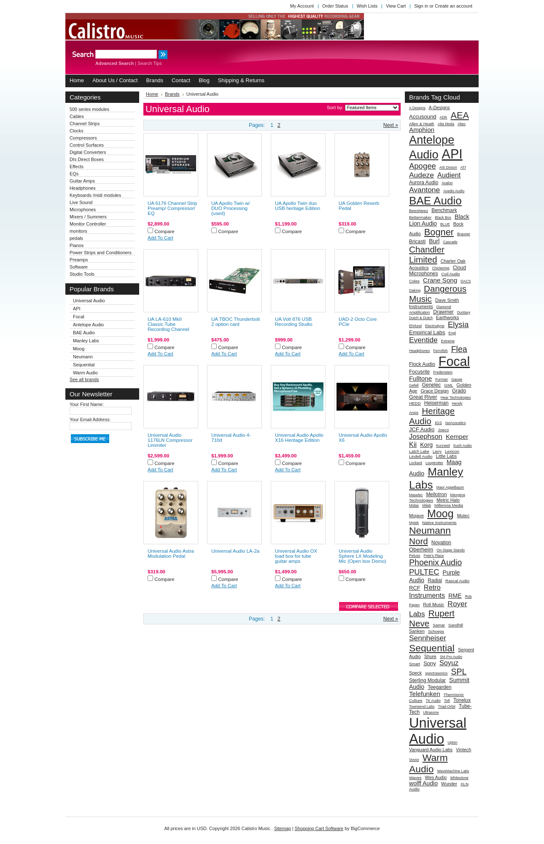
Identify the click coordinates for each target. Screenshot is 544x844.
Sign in (421, 5)
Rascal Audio (457, 580)
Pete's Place (434, 556)
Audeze (421, 175)
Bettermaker (420, 217)
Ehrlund (415, 326)
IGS (438, 422)
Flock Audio (422, 364)
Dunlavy (463, 312)
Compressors (83, 137)
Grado (459, 391)
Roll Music (433, 604)
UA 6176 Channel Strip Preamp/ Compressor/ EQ (172, 208)
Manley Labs (86, 340)
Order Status (335, 5)
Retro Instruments (427, 591)
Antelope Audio (88, 324)
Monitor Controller (88, 223)
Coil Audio (450, 273)
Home (152, 94)
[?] (468, 97)
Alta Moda (446, 124)
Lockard (415, 463)
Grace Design (434, 390)
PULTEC (424, 571)
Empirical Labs (427, 332)
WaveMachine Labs (453, 771)
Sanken (417, 631)
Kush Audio (462, 446)
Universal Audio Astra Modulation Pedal (171, 553)
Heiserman (436, 403)
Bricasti (417, 242)
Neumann (83, 356)
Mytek (414, 523)
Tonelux (462, 700)
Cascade (450, 242)
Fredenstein (442, 372)
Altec (462, 124)
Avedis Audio (453, 191)
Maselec (416, 495)
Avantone (424, 189)
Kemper (457, 436)
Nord (418, 541)
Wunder (449, 783)
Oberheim (421, 549)
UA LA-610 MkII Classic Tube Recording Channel (168, 324)
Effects (76, 166)
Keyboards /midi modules (95, 195)
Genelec (431, 385)
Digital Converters (88, 152)
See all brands (84, 379)
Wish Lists (367, 5)
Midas (414, 505)
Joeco (443, 429)
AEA (460, 115)
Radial (435, 580)
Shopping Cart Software (319, 828)
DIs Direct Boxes (87, 159)
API (77, 308)
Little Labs (446, 456)
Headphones (83, 188)
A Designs (417, 108)
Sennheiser (427, 638)
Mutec (463, 515)
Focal (78, 316)
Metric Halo (448, 500)
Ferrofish (440, 351)
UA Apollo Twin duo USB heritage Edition (297, 206)
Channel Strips (85, 123)
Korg (426, 444)
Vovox (414, 760)
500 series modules (89, 109)
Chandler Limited (426, 254)
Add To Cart (160, 237)
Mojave (416, 515)
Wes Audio (436, 777)
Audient (449, 175)
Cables (77, 116)
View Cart (396, 5)
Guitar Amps (82, 180)
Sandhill (455, 625)
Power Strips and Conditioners (101, 252)
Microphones (83, 209)
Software (79, 266)
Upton (452, 742)
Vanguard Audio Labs (430, 749)
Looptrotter (434, 463)
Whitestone (459, 778)
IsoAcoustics (455, 423)
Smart (414, 663)
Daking (414, 290)
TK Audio (433, 701)
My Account (302, 5)
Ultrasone (431, 712)
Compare (164, 231)
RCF (414, 588)
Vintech (463, 749)
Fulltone (420, 378)
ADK (443, 117)
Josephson (425, 436)
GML (448, 385)
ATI (463, 167)
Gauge (456, 379)
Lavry (437, 451)
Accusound (422, 116)
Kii (413, 444)
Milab (426, 505)
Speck (415, 672)
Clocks (76, 130)
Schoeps (436, 631)
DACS (466, 281)
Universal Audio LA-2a (235, 551)
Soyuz (448, 663)
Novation (441, 543)
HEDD (415, 403)
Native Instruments (439, 522)
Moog (78, 348)
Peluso (414, 556)
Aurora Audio (423, 182)
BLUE (445, 224)
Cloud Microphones (437, 271)
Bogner (439, 232)
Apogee (422, 165)
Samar (439, 625)
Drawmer (443, 312)
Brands (172, 94)
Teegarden (440, 687)
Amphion (421, 129)
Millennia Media (448, 505)
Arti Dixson (448, 167)
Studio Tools (82, 274)
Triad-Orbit (446, 706)
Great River (423, 397)
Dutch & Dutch (421, 318)
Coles (414, 281)
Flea (459, 349)
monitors (78, 231)
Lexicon (452, 451)
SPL (458, 671)
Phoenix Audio (435, 562)
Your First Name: (87, 404)
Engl (452, 333)
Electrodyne (434, 326)
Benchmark (444, 210)
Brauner (463, 234)
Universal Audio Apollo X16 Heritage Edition (299, 438)
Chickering (441, 268)
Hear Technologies (456, 397)
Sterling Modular (427, 680)
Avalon (447, 183)
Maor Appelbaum (450, 487)
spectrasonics (436, 673)
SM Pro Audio (451, 657)
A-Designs (439, 107)
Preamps (79, 259)
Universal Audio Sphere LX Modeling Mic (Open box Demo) (362, 556)
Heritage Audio (432, 416)
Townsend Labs (421, 706)
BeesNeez (418, 210)
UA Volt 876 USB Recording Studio (293, 322)
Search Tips (149, 63)
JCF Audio (421, 429)
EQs (74, 173)
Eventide (423, 340)
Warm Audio (85, 372)
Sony (429, 663)
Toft (447, 701)
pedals (76, 238)
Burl (434, 241)
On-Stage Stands (450, 550)
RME (454, 595)
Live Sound (81, 202)
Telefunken (424, 693)
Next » (390, 125)
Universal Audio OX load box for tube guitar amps (296, 556)
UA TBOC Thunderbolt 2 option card (235, 322)
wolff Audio (423, 783)
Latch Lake (419, 451)
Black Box (443, 217)
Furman (441, 379)
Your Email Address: (90, 419)
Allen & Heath (421, 123)
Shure (430, 656)
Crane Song (440, 280)
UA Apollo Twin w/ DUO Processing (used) (230, 208)
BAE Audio (84, 332)
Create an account (453, 5)
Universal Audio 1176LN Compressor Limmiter (170, 440)
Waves (415, 777)
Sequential (83, 364)
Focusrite (419, 372)
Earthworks (447, 317)
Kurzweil (443, 446)
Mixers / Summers (88, 216)
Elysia (458, 324)
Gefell (414, 385)
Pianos (76, 245)
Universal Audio (89, 300)
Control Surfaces (87, 145)
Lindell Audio (420, 456)
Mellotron (436, 494)
